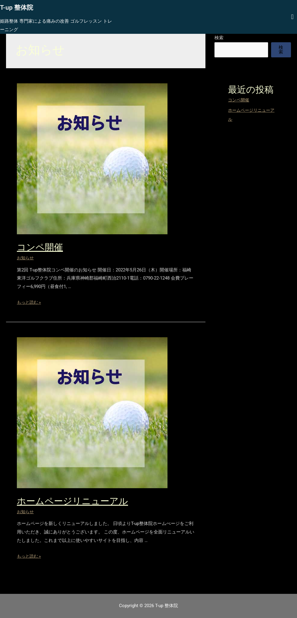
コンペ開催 (40, 247)
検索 (219, 37)
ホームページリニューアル (72, 501)
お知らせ (26, 258)
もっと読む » (30, 302)
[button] (292, 16)
